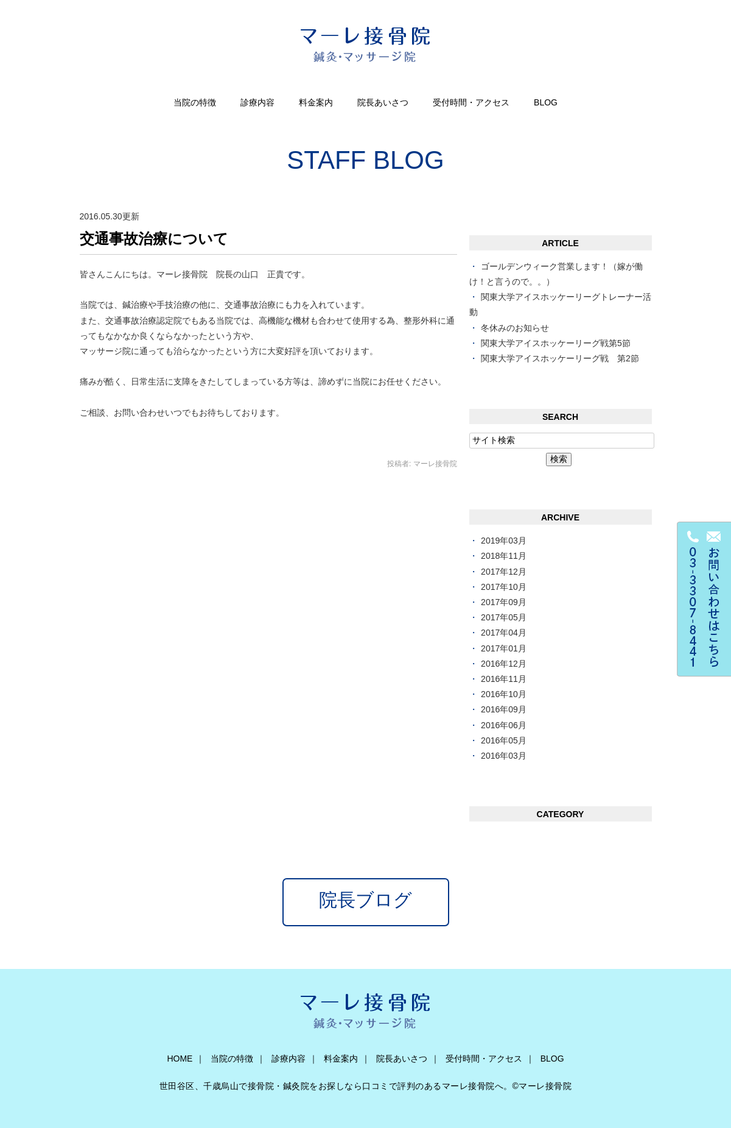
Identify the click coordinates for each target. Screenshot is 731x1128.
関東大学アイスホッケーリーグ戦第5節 (556, 343)
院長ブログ (365, 900)
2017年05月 (503, 617)
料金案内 (316, 102)
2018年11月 (503, 556)
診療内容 (257, 102)
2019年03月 (503, 540)
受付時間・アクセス (471, 102)
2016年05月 (503, 740)
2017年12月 (503, 571)
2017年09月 (503, 602)
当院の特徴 (194, 102)
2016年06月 (503, 725)
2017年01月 (503, 648)
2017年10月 (503, 587)
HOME (179, 1058)
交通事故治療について (154, 238)
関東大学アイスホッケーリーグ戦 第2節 (560, 358)
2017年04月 (503, 632)
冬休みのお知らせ (515, 328)
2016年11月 (503, 679)
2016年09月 (503, 709)
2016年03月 (503, 756)
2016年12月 (503, 664)
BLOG (546, 102)
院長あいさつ (382, 102)
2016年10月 (503, 694)
